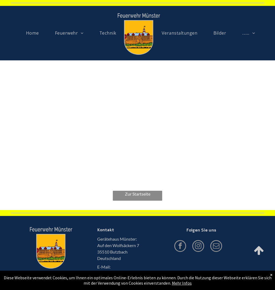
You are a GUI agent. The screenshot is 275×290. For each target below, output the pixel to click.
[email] (216, 246)
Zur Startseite (137, 193)
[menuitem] (32, 33)
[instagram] (198, 246)
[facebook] (180, 246)
